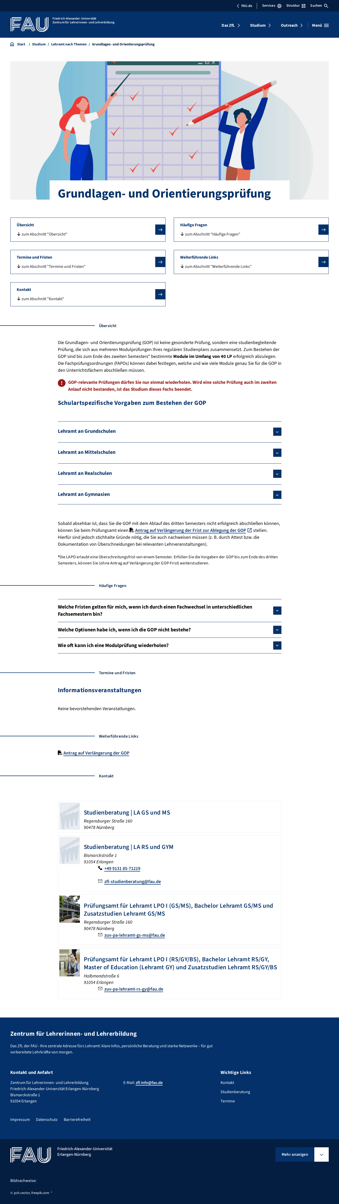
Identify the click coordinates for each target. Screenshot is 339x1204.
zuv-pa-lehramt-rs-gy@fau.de (133, 989)
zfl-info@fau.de (149, 1082)
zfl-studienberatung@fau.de (132, 881)
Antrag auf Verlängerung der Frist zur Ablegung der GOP (190, 530)
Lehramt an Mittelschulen (86, 452)
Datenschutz (47, 1119)
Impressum (20, 1119)
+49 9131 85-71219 (122, 868)
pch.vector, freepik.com (31, 1193)
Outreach (289, 25)
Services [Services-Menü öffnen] (271, 5)
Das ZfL (228, 25)
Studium (258, 25)
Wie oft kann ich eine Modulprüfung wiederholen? (113, 645)
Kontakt (227, 1082)
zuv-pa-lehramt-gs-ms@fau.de (134, 935)
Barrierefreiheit (77, 1119)
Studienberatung (235, 1092)
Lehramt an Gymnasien (84, 494)
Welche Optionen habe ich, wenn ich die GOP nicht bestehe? (124, 629)
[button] (88, 230)
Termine (228, 1101)
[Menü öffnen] (320, 25)
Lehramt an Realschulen (85, 473)
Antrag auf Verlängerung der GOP (96, 753)
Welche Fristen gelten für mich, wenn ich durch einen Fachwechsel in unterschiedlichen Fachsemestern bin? (155, 610)
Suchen (319, 5)
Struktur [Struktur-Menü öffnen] (295, 5)
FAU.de (244, 5)
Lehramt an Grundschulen (87, 431)
